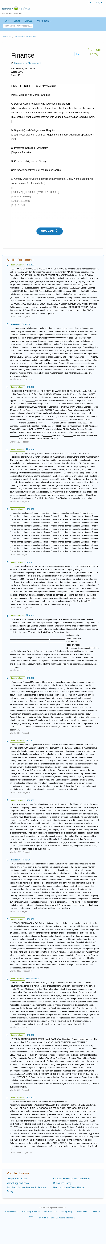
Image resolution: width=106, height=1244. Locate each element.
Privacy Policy (66, 1211)
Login (99, 2)
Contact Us (96, 1211)
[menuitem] (90, 2)
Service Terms (82, 1211)
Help (31, 1216)
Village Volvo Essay (17, 1178)
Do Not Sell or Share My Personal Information (57, 1218)
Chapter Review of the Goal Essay (71, 1178)
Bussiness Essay (62, 1183)
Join (90, 2)
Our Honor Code (50, 1211)
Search (17, 21)
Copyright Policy (11, 1211)
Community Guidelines (31, 1211)
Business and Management (25, 37)
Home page (6, 37)
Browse (28, 21)
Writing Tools (43, 21)
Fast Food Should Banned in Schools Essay (26, 1189)
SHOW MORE (49, 231)
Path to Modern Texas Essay (68, 1187)
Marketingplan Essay (18, 1183)
